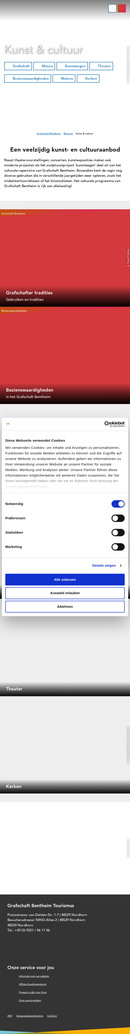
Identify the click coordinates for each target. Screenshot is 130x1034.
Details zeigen (104, 565)
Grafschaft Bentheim (49, 133)
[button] (18, 66)
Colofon (52, 1015)
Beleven (68, 133)
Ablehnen (65, 606)
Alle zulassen (65, 579)
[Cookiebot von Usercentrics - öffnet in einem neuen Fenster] (104, 424)
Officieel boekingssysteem (32, 984)
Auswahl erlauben (65, 593)
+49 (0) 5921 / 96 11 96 (32, 930)
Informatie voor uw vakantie (34, 976)
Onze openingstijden (30, 1000)
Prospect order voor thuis (32, 992)
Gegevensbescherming (29, 1015)
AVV (9, 1015)
